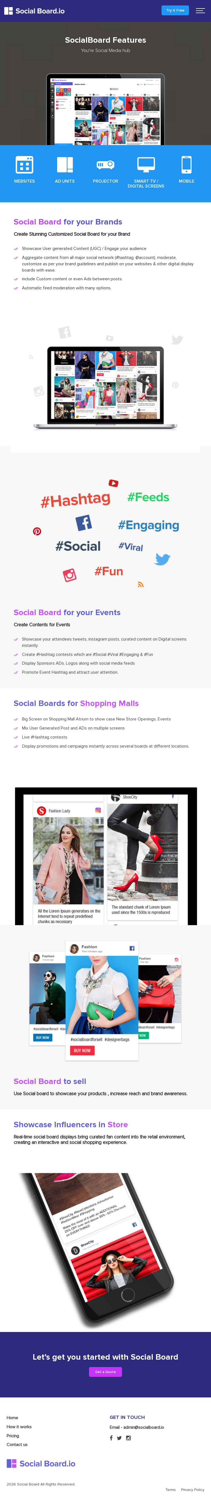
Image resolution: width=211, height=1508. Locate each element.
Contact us (17, 1427)
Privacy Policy (192, 1472)
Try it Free (175, 10)
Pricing (13, 1418)
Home (12, 1400)
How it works (19, 1409)
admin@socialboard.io (143, 1409)
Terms (170, 1472)
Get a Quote (105, 1372)
